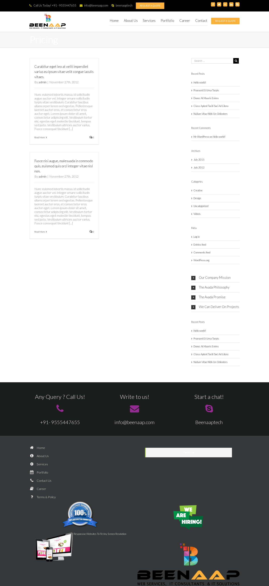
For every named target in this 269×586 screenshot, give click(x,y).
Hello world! (200, 82)
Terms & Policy (42, 497)
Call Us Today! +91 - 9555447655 (52, 5)
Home (37, 447)
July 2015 (199, 159)
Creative (198, 190)
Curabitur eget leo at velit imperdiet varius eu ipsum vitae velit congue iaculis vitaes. (64, 71)
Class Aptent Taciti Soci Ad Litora (211, 106)
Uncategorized (201, 206)
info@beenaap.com (94, 5)
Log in (197, 236)
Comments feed (202, 252)
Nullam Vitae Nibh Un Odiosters (211, 113)
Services (38, 464)
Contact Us (40, 480)
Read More (39, 137)
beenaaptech (122, 5)
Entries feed (200, 244)
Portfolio (38, 472)
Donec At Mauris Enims (206, 98)
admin (42, 82)
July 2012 (199, 167)
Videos (197, 213)
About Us (39, 455)
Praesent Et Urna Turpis (206, 90)
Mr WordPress (201, 136)
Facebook (188, 452)
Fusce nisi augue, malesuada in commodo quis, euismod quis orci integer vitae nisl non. (63, 166)
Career (37, 488)
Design (197, 198)
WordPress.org (201, 260)
